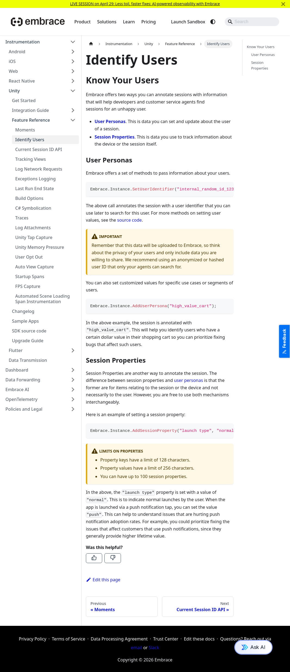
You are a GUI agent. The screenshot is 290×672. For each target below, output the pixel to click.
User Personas (263, 54)
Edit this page (103, 580)
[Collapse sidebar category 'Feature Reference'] (73, 120)
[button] (40, 41)
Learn (129, 22)
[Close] (283, 4)
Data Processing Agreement (119, 639)
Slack (154, 648)
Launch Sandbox (188, 22)
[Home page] (91, 44)
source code (129, 220)
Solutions (106, 22)
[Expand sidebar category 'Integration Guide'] (73, 110)
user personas (188, 380)
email (136, 648)
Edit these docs (199, 639)
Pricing (148, 22)
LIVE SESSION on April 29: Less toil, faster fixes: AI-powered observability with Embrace (145, 3)
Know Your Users (261, 46)
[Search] (252, 21)
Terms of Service (68, 639)
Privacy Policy (32, 639)
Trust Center (165, 639)
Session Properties (259, 65)
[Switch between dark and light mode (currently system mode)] (212, 21)
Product (82, 22)
